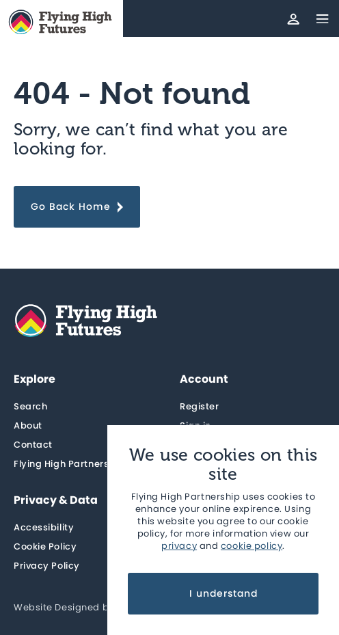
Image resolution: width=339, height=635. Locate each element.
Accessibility (44, 527)
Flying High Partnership (69, 463)
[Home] (61, 22)
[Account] (293, 18)
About (28, 425)
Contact (33, 444)
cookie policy (251, 545)
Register (199, 406)
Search (30, 406)
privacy (179, 545)
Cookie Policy (45, 546)
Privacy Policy (47, 565)
